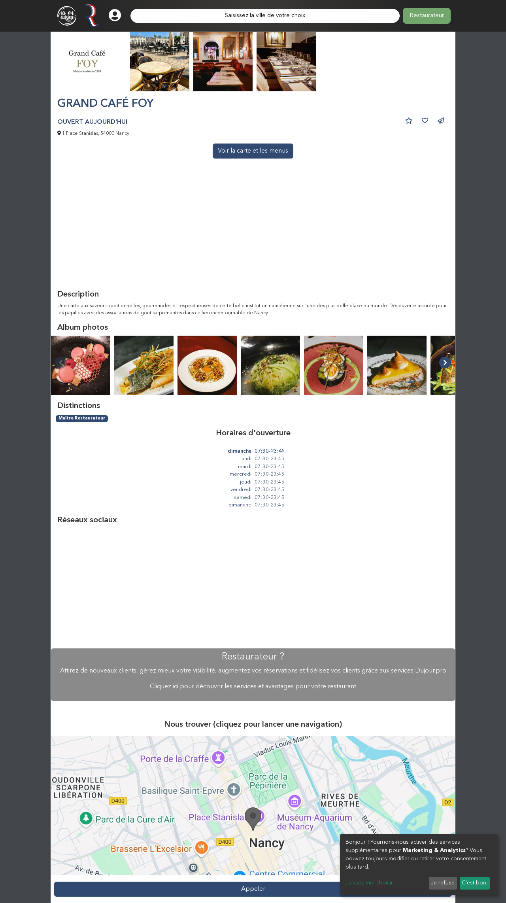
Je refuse (443, 883)
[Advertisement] (253, 230)
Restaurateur (427, 16)
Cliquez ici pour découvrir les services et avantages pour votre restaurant (253, 687)
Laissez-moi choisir (369, 883)
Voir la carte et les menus (253, 151)
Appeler (253, 889)
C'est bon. (474, 883)
